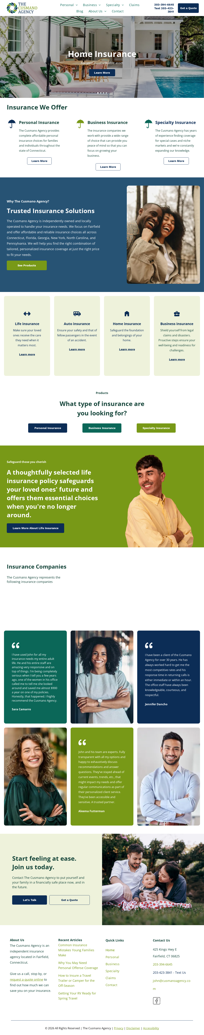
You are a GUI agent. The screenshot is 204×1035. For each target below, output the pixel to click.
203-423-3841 (162, 972)
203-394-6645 (162, 964)
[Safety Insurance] (177, 583)
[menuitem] (69, 5)
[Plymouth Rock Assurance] (102, 583)
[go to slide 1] (98, 93)
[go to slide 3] (103, 93)
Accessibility (151, 1028)
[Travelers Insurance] (177, 595)
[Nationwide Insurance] (177, 571)
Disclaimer (133, 1028)
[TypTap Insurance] (139, 606)
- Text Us (179, 972)
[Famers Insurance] (102, 571)
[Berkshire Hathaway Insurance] (177, 606)
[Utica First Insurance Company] (102, 606)
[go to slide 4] (106, 93)
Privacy (118, 1028)
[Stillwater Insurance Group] (139, 595)
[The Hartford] (139, 571)
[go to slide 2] (100, 93)
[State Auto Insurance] (102, 595)
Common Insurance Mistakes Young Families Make (76, 950)
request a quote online (26, 979)
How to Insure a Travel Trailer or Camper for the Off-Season (76, 980)
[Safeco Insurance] (139, 583)
